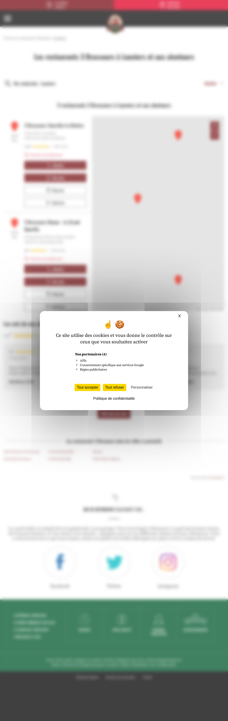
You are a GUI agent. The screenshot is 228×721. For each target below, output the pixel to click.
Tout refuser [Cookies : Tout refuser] (114, 387)
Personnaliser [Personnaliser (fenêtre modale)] (142, 387)
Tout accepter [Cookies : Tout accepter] (87, 387)
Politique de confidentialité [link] (114, 398)
